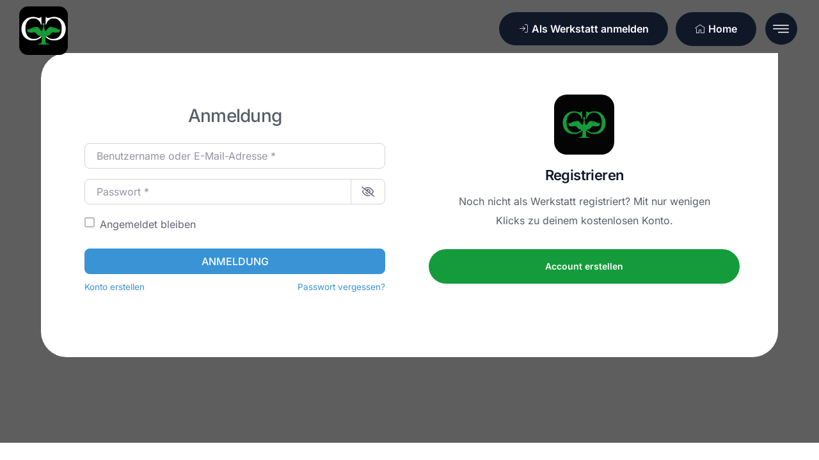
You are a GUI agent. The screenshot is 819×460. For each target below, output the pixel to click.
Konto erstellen (114, 287)
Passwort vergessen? (341, 287)
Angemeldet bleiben (148, 224)
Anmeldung (235, 261)
